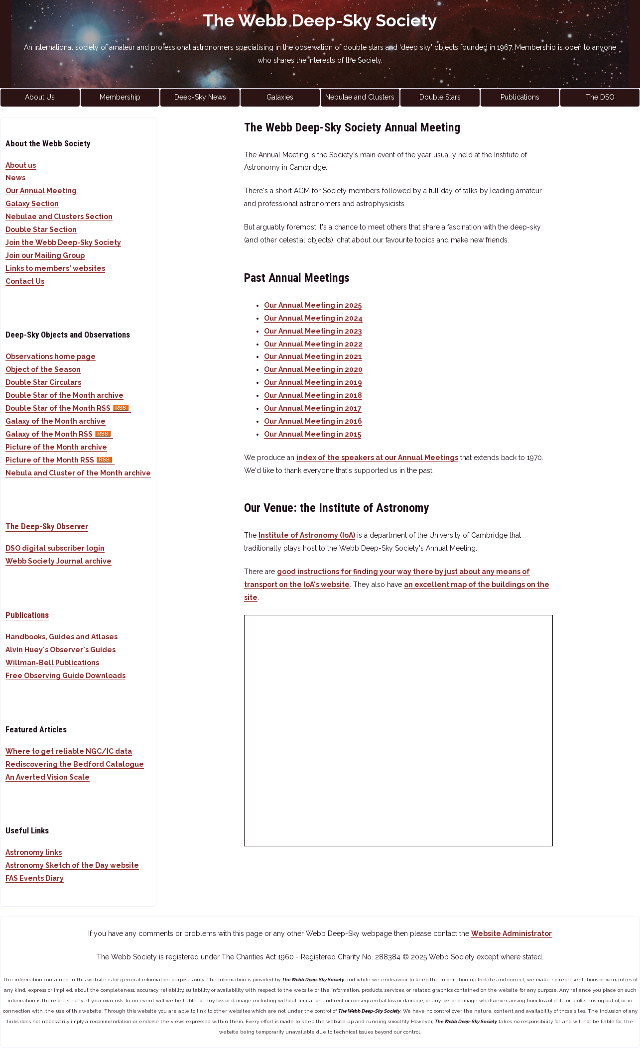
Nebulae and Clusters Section (59, 217)
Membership (120, 97)
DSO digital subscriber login (55, 548)
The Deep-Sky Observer (46, 526)
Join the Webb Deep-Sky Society (63, 242)
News (15, 178)
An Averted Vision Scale (47, 777)
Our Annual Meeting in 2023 (313, 331)
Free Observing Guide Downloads (65, 676)
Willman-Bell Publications (52, 663)
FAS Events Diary (34, 878)
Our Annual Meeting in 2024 (313, 318)
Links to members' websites (55, 268)
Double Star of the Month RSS (68, 408)
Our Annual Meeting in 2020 (313, 369)
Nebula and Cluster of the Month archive (78, 473)
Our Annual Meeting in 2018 (313, 395)
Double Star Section (41, 229)
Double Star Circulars (43, 382)
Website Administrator (511, 933)
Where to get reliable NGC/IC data (68, 751)
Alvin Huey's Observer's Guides (60, 650)
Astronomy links (33, 852)
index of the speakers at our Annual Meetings (377, 458)
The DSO (600, 97)
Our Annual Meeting (41, 191)
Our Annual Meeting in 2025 (313, 305)
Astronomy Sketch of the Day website (72, 865)
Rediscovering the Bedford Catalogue (74, 764)
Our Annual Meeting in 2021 (313, 356)
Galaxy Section (32, 204)
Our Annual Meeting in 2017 (313, 408)
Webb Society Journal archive (58, 561)
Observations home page (50, 356)
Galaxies (279, 97)
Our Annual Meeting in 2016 (313, 421)
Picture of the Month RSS (60, 460)
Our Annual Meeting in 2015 (312, 434)
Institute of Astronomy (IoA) (306, 535)
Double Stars (440, 97)
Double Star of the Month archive (64, 395)
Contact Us (24, 281)
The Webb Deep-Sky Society (320, 20)
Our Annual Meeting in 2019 (313, 382)
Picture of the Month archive (56, 447)
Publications (520, 97)
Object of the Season (43, 369)
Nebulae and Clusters (359, 97)
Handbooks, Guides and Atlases (61, 637)
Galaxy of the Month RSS (59, 434)
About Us (40, 97)
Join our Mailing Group (45, 255)
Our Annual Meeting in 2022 (313, 344)
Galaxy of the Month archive (55, 421)
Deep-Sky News (200, 97)
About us (20, 165)
